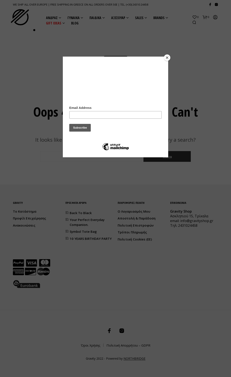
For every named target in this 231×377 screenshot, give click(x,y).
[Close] (167, 57)
